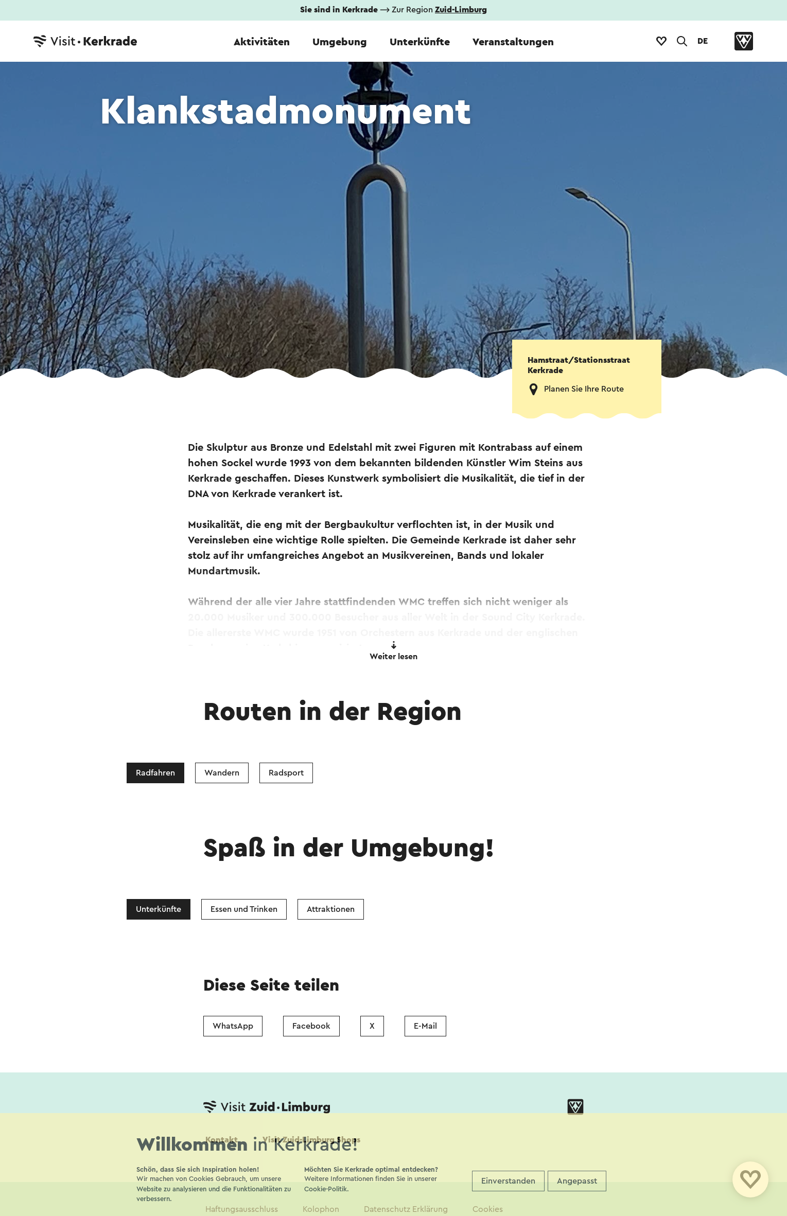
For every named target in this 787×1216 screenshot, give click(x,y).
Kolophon (321, 1209)
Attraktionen (331, 909)
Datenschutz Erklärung (406, 1209)
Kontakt (221, 1140)
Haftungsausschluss (241, 1209)
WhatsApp (233, 1026)
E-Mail (425, 1026)
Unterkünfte (420, 42)
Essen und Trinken (244, 909)
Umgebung (339, 42)
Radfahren (155, 773)
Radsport (286, 773)
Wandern (221, 773)
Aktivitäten (262, 42)
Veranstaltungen (513, 42)
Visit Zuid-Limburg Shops (311, 1140)
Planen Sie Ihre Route (584, 389)
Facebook (311, 1026)
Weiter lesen (393, 651)
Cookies (488, 1209)
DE (702, 41)
